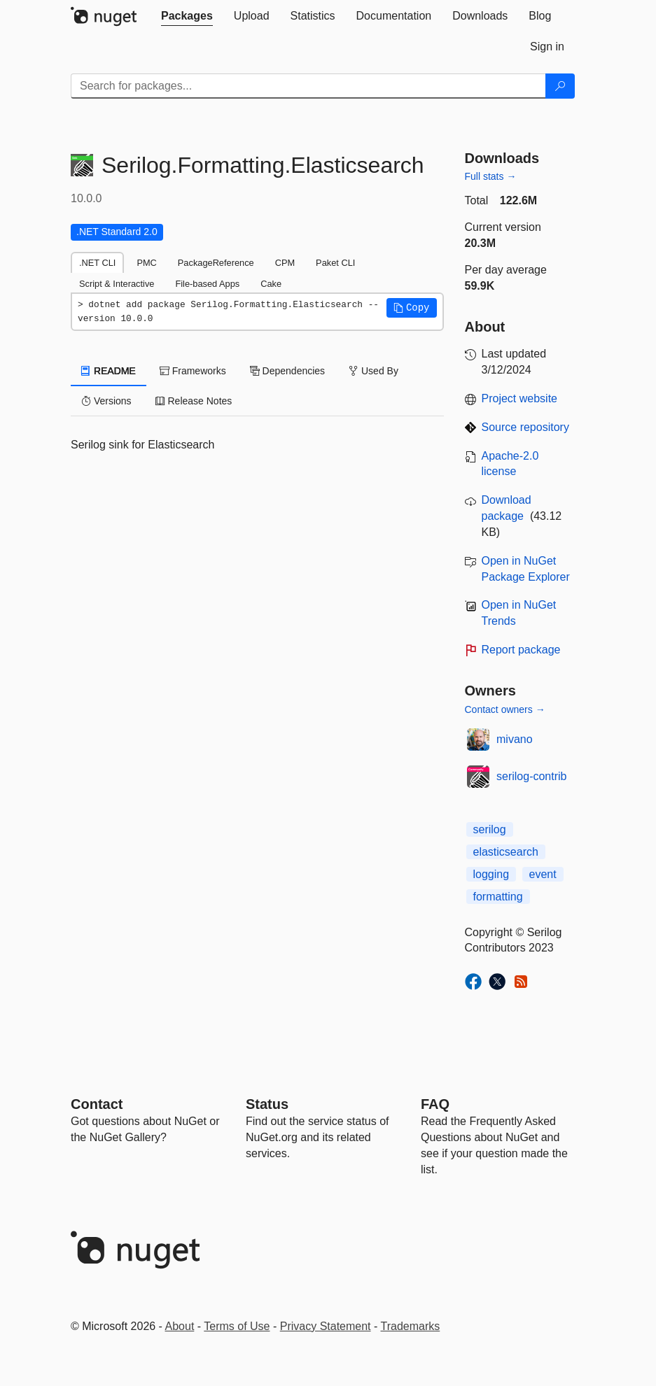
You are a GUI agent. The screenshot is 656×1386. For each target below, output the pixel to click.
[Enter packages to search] (308, 86)
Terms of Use (237, 1326)
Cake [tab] (270, 283)
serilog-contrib (531, 776)
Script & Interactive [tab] (116, 283)
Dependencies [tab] (287, 371)
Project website (520, 398)
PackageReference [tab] (216, 262)
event (543, 874)
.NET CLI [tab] (97, 262)
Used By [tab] (373, 371)
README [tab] (108, 371)
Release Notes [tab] (193, 401)
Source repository (525, 427)
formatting (498, 897)
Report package (521, 650)
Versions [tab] (106, 401)
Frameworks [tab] (193, 371)
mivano (514, 739)
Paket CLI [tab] (335, 262)
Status (267, 1104)
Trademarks (410, 1326)
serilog (489, 829)
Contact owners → (505, 709)
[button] (411, 308)
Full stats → (491, 176)
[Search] (560, 86)
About (180, 1326)
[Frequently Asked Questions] (435, 1104)
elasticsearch (505, 852)
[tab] (187, 16)
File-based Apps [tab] (207, 283)
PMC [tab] (146, 262)
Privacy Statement (325, 1326)
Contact (97, 1104)
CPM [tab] (285, 262)
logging (491, 874)
